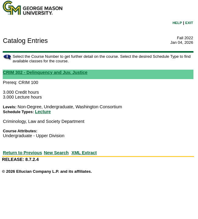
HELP (177, 23)
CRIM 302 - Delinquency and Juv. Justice (45, 72)
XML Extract (84, 152)
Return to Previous (22, 152)
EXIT (189, 23)
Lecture (43, 111)
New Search (56, 152)
